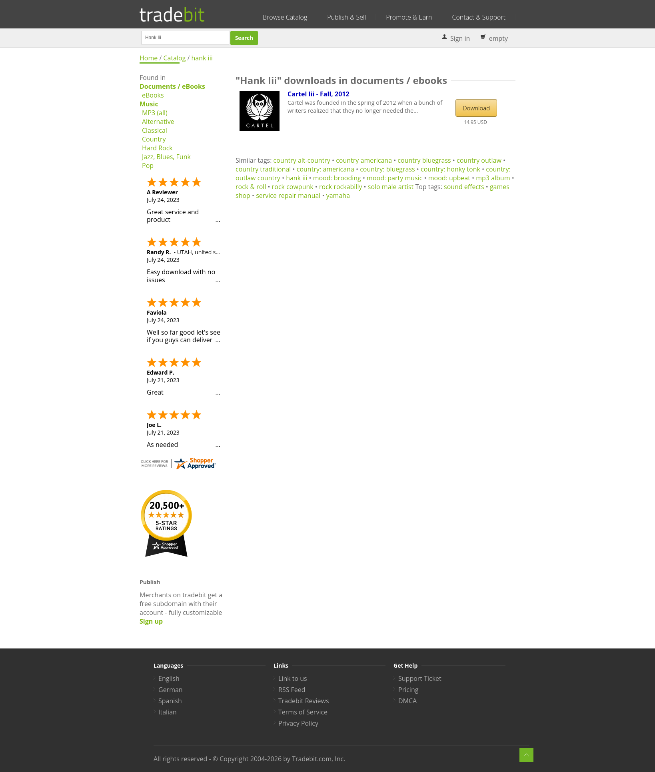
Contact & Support (478, 17)
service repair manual (288, 195)
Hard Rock (157, 148)
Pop (148, 165)
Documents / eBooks (172, 86)
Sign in (460, 38)
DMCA (407, 700)
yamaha (338, 195)
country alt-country (302, 160)
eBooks (153, 95)
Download (476, 108)
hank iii (202, 58)
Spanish (170, 700)
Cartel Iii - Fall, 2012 (318, 94)
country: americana (325, 169)
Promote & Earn (409, 17)
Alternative (158, 121)
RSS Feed (292, 689)
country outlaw (479, 160)
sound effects (464, 186)
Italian (167, 712)
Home (149, 58)
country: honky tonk (450, 169)
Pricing (408, 689)
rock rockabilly (340, 186)
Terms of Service (303, 712)
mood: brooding (337, 178)
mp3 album (493, 178)
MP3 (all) (155, 112)
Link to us (292, 678)
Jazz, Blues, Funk (166, 156)
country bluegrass (424, 160)
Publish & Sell (346, 17)
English (169, 678)
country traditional (263, 169)
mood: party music (394, 178)
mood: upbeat (449, 178)
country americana (364, 160)
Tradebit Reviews (303, 700)
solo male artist (390, 186)
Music (149, 104)
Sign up (151, 621)
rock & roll (251, 186)
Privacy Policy (298, 723)
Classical (154, 130)
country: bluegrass (387, 169)
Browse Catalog (285, 17)
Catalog (174, 58)
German (170, 689)
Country (154, 139)
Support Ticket (419, 678)
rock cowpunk (293, 186)
